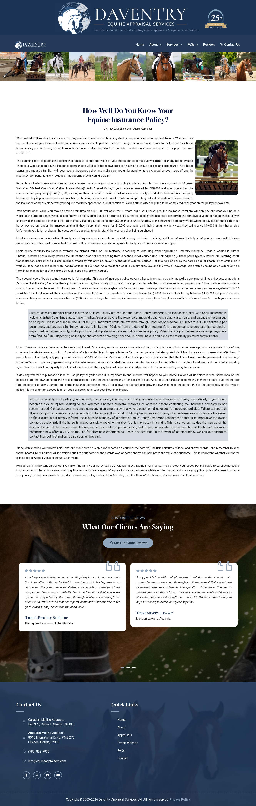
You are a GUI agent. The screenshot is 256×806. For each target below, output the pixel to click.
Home (140, 44)
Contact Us (230, 44)
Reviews (209, 44)
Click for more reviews (128, 543)
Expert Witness (128, 743)
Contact (123, 758)
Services (172, 44)
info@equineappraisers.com (44, 761)
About (153, 44)
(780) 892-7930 (36, 751)
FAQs (191, 44)
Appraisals (125, 735)
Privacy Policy (179, 799)
